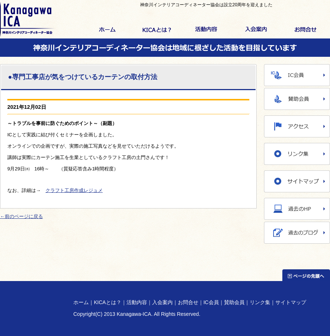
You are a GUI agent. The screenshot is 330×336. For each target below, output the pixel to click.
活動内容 (206, 30)
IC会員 (211, 302)
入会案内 (255, 30)
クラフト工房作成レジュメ (74, 190)
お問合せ (305, 30)
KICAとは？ (157, 30)
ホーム (107, 30)
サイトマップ (290, 302)
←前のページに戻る (21, 216)
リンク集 (260, 302)
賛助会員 (234, 302)
